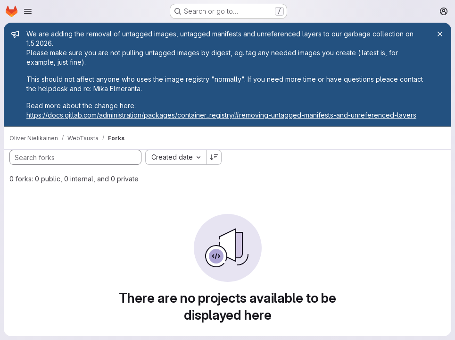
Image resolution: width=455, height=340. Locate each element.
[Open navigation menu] (27, 11)
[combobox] (175, 157)
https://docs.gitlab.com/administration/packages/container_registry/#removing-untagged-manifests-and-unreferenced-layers (221, 115)
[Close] (440, 34)
